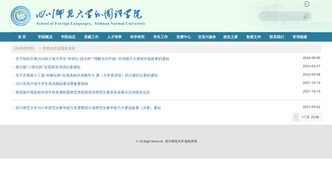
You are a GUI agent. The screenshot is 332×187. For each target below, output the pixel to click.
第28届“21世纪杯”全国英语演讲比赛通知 (48, 67)
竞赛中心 (183, 37)
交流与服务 (207, 37)
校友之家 (230, 37)
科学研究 (137, 37)
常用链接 (300, 37)
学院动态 (68, 37)
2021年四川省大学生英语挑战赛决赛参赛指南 (52, 84)
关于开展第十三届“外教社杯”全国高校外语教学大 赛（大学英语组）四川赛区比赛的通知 (87, 75)
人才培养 (114, 37)
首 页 (22, 37)
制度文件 (253, 37)
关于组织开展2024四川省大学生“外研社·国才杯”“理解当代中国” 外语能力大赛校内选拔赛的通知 (92, 59)
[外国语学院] (24, 48)
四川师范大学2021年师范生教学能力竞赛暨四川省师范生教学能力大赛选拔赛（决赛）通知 (88, 108)
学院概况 (45, 37)
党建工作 (91, 37)
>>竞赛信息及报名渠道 (56, 48)
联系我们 (276, 37)
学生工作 (160, 37)
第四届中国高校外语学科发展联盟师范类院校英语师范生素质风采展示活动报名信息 (83, 92)
